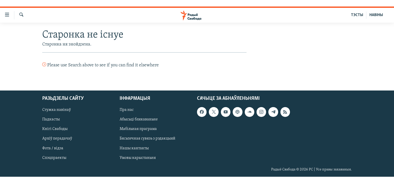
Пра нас (127, 110)
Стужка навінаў (56, 110)
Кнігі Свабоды (55, 129)
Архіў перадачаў (57, 139)
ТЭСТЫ (357, 15)
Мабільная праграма (138, 129)
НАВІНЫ (376, 15)
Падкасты (51, 119)
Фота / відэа (52, 148)
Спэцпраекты (54, 158)
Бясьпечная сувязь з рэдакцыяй (147, 139)
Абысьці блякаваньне (139, 119)
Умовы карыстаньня (138, 158)
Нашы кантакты (134, 148)
